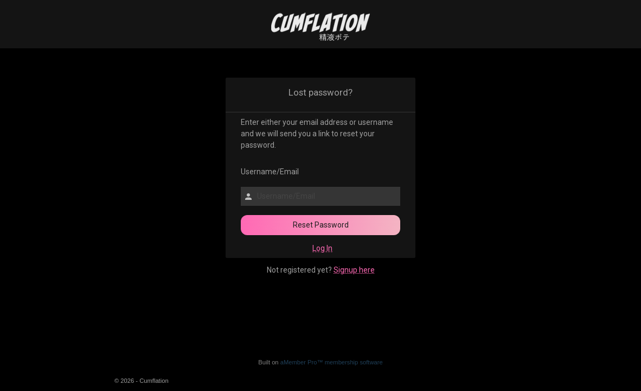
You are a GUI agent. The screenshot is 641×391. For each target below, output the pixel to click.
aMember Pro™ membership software (331, 362)
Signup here (354, 270)
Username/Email (265, 171)
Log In (322, 248)
